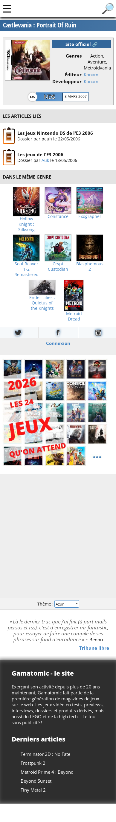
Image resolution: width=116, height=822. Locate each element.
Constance (58, 216)
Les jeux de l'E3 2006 (40, 154)
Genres (74, 56)
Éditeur (73, 75)
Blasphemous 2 (89, 266)
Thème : (58, 604)
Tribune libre (94, 648)
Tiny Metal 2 (33, 790)
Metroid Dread (74, 316)
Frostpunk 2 (33, 763)
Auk (45, 160)
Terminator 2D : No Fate (45, 754)
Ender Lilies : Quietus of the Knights (42, 303)
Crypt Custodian (58, 266)
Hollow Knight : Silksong (26, 224)
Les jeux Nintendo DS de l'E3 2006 (55, 133)
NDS (49, 96)
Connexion (58, 343)
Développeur (67, 81)
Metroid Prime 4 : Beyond (47, 772)
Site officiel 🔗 (81, 44)
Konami (92, 75)
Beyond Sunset (36, 781)
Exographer (89, 216)
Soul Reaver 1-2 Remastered (26, 269)
